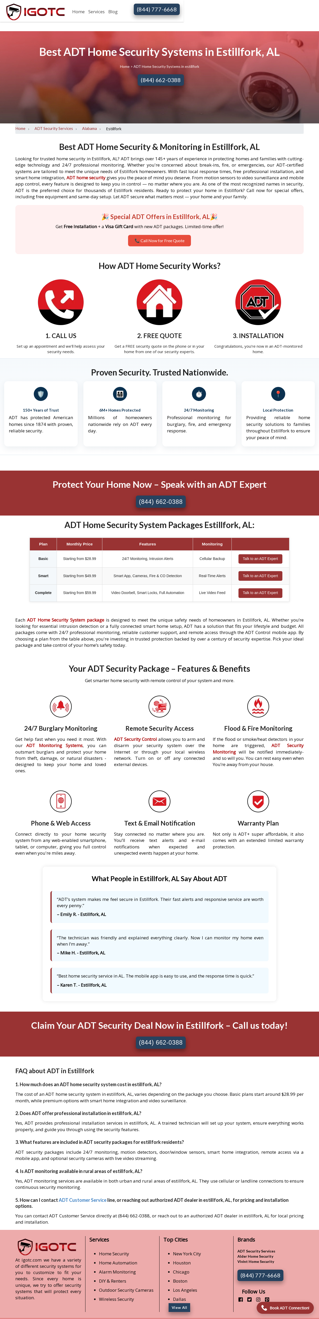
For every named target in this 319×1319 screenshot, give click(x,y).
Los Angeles (185, 1290)
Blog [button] (113, 12)
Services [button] (96, 12)
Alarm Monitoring (117, 1272)
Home (78, 12)
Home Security (114, 1254)
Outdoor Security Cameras (126, 1290)
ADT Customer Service (83, 1200)
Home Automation (118, 1263)
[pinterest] (265, 1299)
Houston (182, 1263)
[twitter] (247, 1299)
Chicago (181, 1272)
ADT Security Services (54, 128)
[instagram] (256, 1299)
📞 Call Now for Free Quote (159, 240)
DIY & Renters (112, 1281)
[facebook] (239, 1299)
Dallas (179, 1299)
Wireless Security (116, 1299)
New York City (187, 1254)
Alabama (89, 128)
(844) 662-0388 (161, 80)
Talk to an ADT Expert (260, 559)
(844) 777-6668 (157, 9)
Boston (180, 1281)
